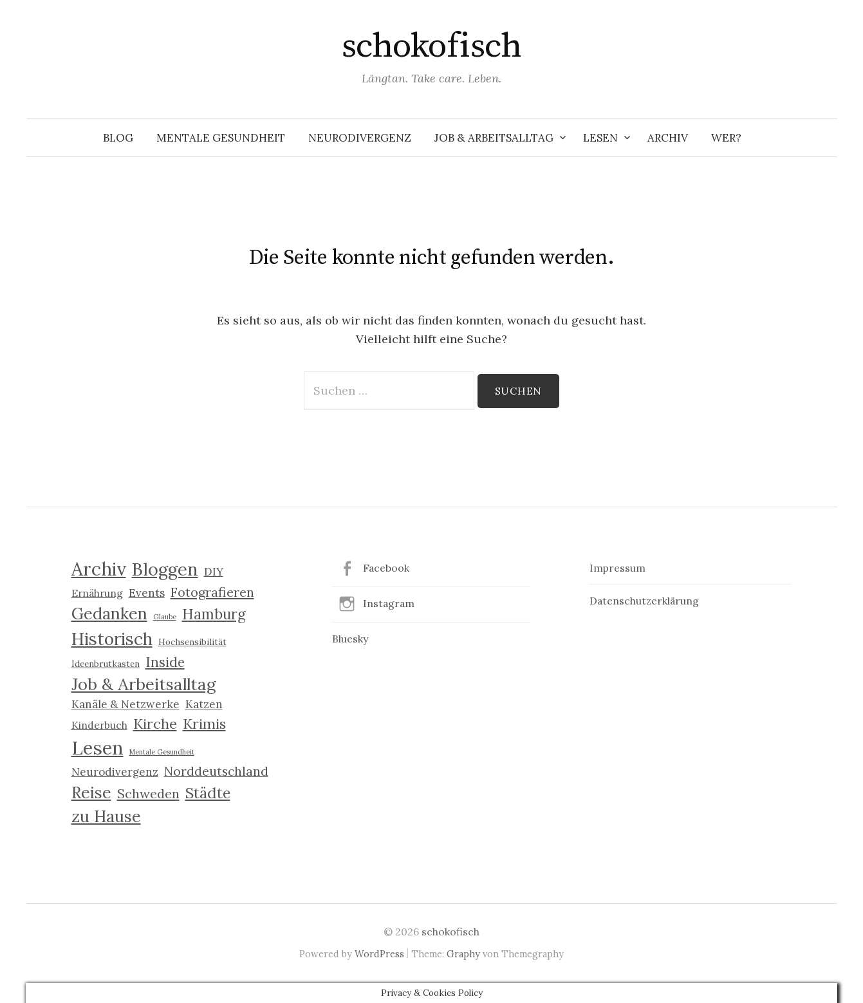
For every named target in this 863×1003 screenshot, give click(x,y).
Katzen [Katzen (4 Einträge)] (204, 704)
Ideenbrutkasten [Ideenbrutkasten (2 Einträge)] (105, 664)
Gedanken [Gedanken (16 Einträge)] (109, 613)
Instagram (388, 603)
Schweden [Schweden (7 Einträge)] (148, 793)
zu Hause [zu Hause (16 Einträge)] (106, 816)
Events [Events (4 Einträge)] (147, 593)
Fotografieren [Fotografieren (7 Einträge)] (212, 592)
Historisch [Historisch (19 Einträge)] (112, 639)
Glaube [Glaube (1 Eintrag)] (164, 616)
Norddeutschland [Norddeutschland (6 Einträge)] (216, 771)
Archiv (667, 138)
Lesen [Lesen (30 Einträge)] (97, 747)
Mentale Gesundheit (220, 138)
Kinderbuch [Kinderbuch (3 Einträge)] (99, 725)
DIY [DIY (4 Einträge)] (213, 572)
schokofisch (431, 46)
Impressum (617, 567)
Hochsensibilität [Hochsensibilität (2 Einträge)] (192, 642)
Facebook (386, 567)
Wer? (726, 138)
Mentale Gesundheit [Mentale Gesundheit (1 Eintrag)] (161, 751)
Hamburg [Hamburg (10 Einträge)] (214, 614)
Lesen (600, 138)
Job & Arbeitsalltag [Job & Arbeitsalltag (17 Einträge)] (143, 684)
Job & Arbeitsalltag (493, 138)
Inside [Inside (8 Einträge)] (165, 662)
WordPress (379, 954)
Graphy (463, 954)
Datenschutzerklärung (644, 600)
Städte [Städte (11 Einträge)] (207, 792)
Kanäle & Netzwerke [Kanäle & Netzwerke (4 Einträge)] (125, 704)
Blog (118, 138)
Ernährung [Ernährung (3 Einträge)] (97, 593)
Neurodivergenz (359, 138)
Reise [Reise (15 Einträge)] (91, 792)
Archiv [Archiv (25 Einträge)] (98, 569)
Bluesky (350, 638)
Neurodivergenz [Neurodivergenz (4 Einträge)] (114, 772)
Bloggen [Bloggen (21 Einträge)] (165, 569)
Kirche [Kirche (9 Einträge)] (155, 724)
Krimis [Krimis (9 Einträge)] (204, 724)
